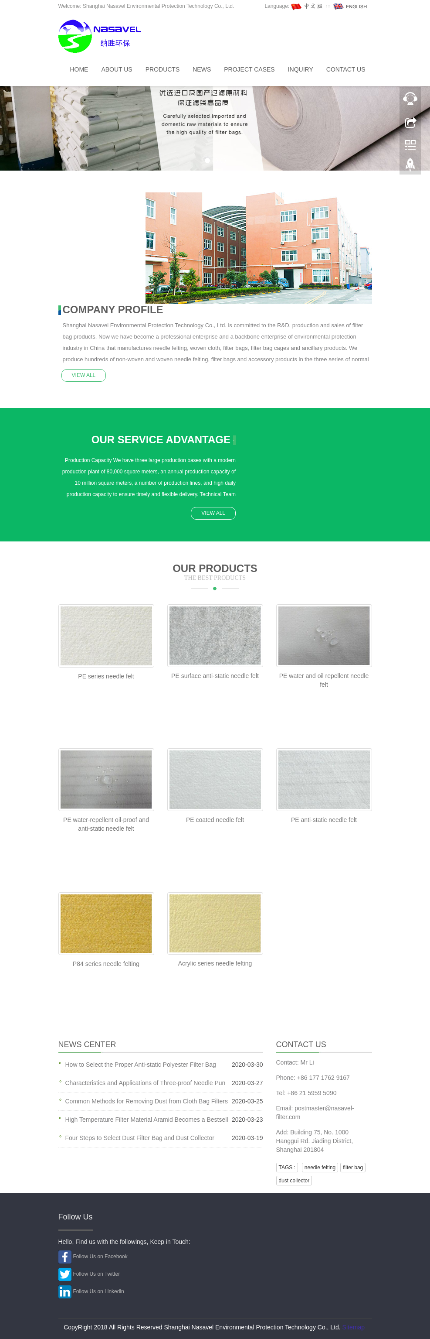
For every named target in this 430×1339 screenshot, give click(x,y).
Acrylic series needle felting (215, 962)
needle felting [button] (320, 1166)
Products (163, 69)
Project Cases (249, 69)
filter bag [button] (353, 1166)
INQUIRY (300, 69)
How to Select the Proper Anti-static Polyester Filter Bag (140, 1063)
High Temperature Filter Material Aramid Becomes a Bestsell (146, 1118)
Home (79, 69)
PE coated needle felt (215, 818)
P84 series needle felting (106, 962)
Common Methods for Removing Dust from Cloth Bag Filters (146, 1099)
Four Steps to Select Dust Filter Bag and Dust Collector (139, 1136)
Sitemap (353, 1325)
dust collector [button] (294, 1179)
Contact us (346, 69)
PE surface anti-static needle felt (215, 674)
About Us (116, 69)
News (202, 69)
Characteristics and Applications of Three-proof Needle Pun (145, 1081)
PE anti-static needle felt (324, 818)
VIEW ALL (85, 374)
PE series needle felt (106, 674)
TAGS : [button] (287, 1166)
